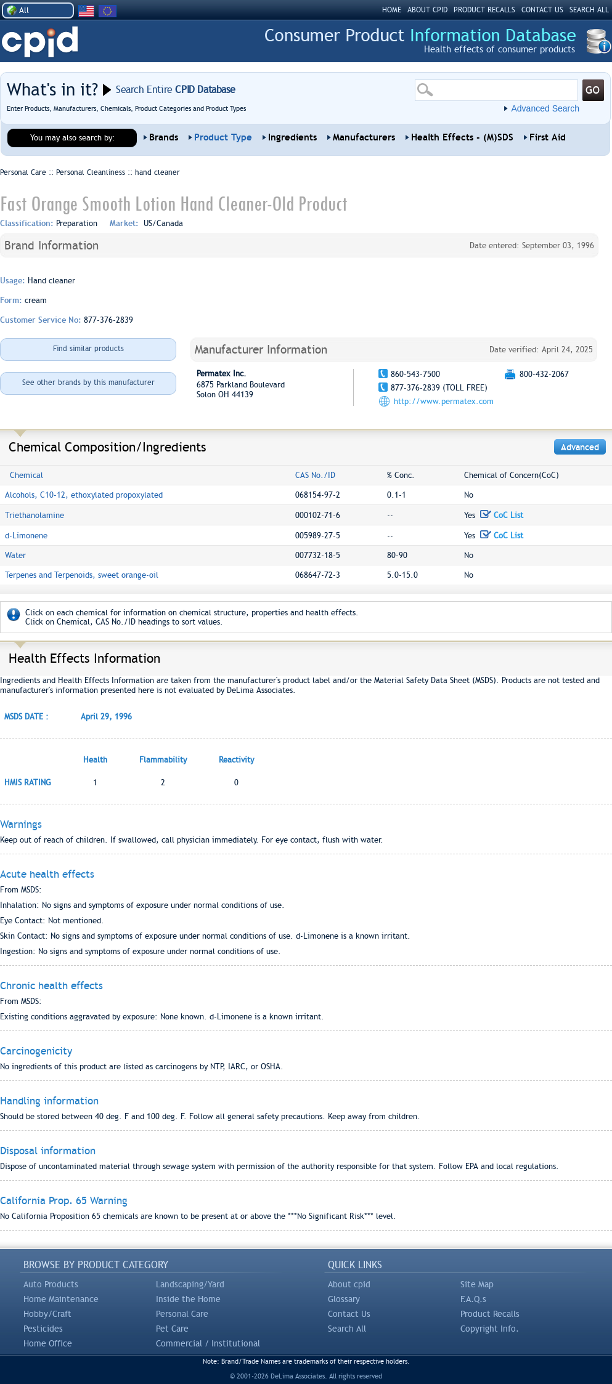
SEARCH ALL (589, 10)
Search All (347, 1328)
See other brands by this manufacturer (88, 382)
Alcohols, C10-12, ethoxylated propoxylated (84, 495)
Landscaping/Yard (190, 1284)
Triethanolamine (34, 515)
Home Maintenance (61, 1299)
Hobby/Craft (47, 1314)
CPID (40, 42)
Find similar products (88, 348)
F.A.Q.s (473, 1299)
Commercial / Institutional (208, 1343)
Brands (163, 137)
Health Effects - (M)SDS (462, 137)
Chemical (26, 475)
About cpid (349, 1284)
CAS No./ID (315, 475)
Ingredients (292, 137)
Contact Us (349, 1314)
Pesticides (43, 1328)
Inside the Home (188, 1299)
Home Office (47, 1343)
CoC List (501, 515)
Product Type (223, 137)
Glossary (344, 1299)
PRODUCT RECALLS (484, 10)
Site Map (477, 1284)
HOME (391, 10)
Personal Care (182, 1314)
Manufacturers (364, 137)
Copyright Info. (489, 1328)
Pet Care (172, 1328)
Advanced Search (545, 108)
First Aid (547, 137)
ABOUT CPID (427, 10)
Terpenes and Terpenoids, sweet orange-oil (81, 575)
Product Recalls (490, 1314)
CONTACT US (542, 10)
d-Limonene (26, 535)
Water (15, 555)
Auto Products (50, 1284)
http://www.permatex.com (444, 401)
